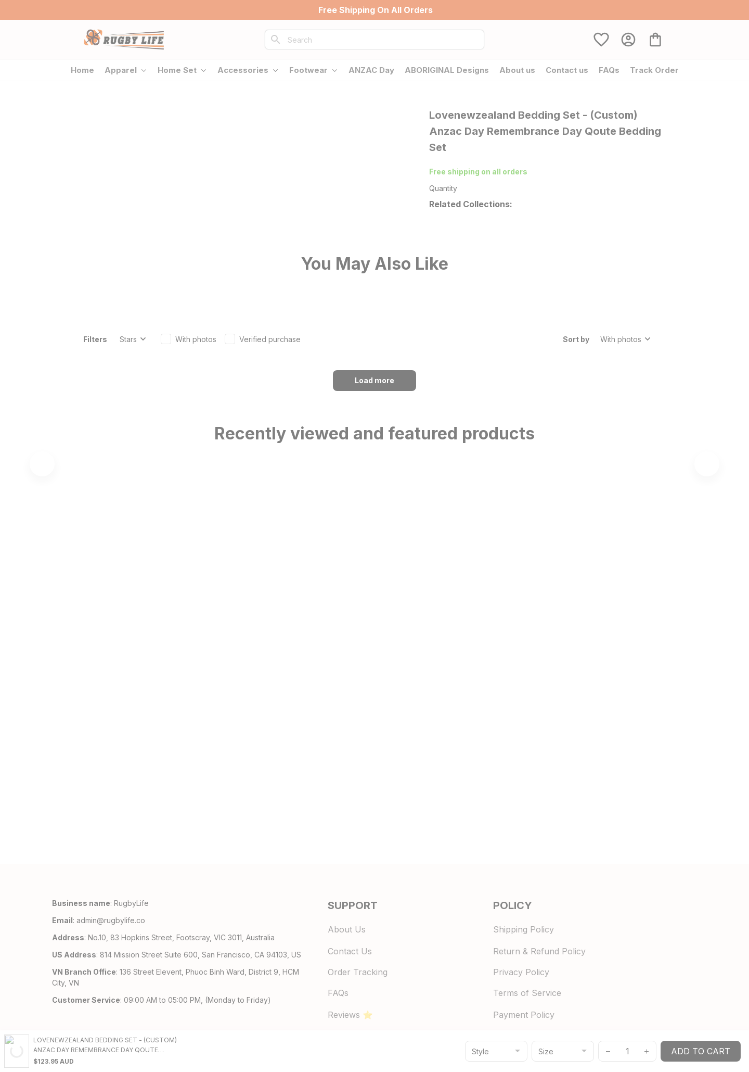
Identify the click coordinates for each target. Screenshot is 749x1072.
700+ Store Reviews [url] (520, 171)
